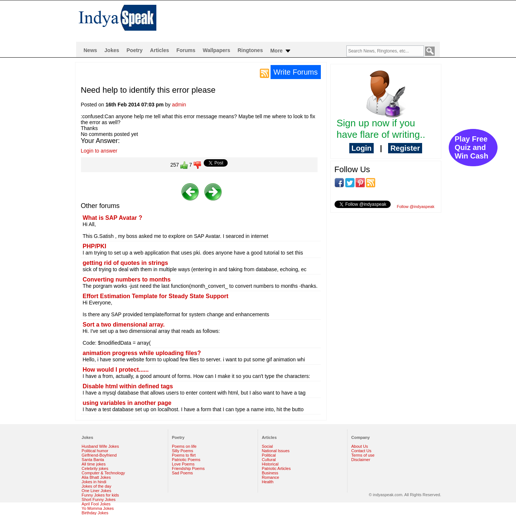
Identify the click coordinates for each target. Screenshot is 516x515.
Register (405, 148)
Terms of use (362, 455)
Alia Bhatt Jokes (96, 477)
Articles (159, 50)
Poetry (134, 50)
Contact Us (361, 451)
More (280, 51)
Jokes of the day (96, 486)
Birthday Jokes (95, 513)
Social (267, 446)
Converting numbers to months (127, 279)
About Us (359, 446)
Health (268, 482)
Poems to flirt (184, 455)
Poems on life (184, 446)
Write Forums (296, 72)
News (90, 50)
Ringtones (250, 50)
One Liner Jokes (96, 490)
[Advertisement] (305, 20)
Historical (270, 464)
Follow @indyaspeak (416, 206)
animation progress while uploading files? (142, 353)
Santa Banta (93, 459)
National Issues (275, 451)
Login (361, 148)
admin (179, 105)
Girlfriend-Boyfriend (99, 455)
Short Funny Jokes (99, 499)
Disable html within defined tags (128, 386)
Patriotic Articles (276, 468)
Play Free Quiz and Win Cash (471, 147)
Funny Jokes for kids (100, 495)
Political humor (95, 451)
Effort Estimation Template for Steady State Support (155, 296)
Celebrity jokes (95, 468)
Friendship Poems (188, 468)
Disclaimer (360, 459)
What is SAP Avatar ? (112, 218)
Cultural (269, 459)
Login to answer (99, 151)
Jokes (112, 50)
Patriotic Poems (186, 459)
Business (270, 473)
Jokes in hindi (94, 482)
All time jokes (94, 464)
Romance (270, 477)
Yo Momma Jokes (98, 508)
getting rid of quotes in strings (125, 263)
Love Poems (183, 464)
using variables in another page (127, 403)
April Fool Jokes (96, 504)
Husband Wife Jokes (100, 446)
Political (269, 455)
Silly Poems (182, 451)
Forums (185, 50)
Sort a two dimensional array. (124, 324)
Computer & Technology (103, 473)
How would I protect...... (116, 369)
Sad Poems (182, 473)
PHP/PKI (94, 246)
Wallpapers (216, 50)
